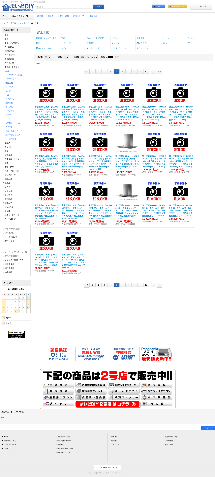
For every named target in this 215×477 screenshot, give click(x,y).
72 (153, 71)
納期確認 (8, 272)
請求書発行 (9, 264)
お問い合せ (9, 241)
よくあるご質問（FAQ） (15, 260)
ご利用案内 (9, 233)
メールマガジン (11, 237)
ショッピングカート (11, 444)
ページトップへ (209, 428)
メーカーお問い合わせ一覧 (16, 252)
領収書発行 (9, 268)
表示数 (40, 57)
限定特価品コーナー (64, 440)
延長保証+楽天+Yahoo (65, 448)
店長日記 (114, 440)
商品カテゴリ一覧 (63, 437)
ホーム (6, 437)
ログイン (159, 6)
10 (146, 71)
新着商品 (60, 444)
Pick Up (114, 437)
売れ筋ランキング (63, 452)
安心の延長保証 (11, 256)
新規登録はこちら (178, 6)
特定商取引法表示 (12, 229)
